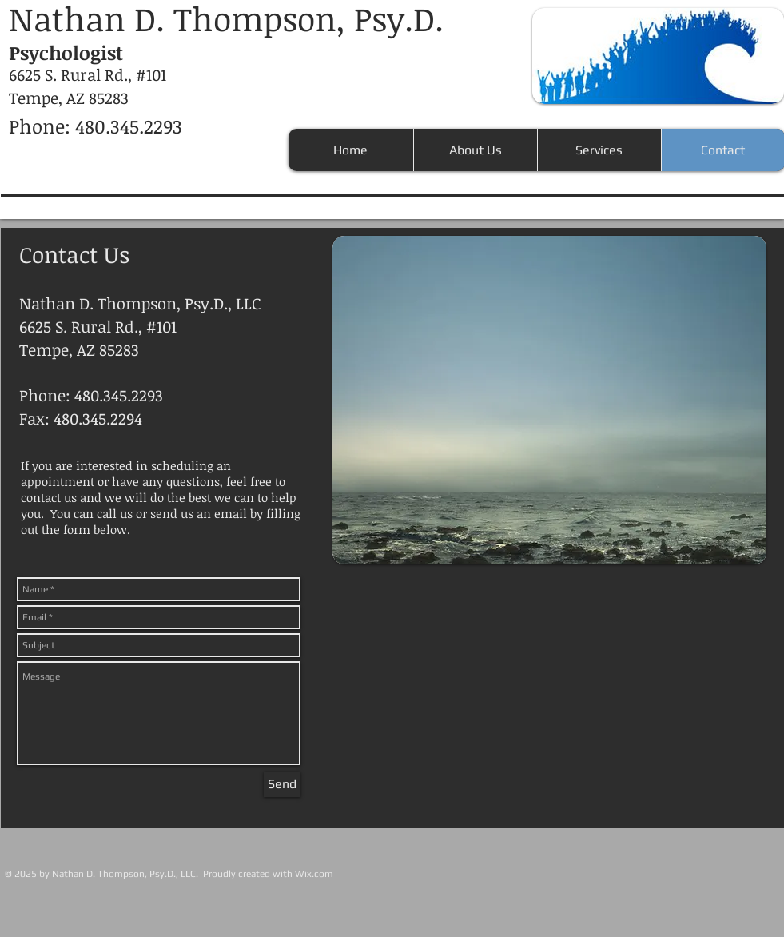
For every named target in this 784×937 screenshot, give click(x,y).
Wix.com (314, 873)
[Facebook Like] (670, 850)
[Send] (282, 784)
